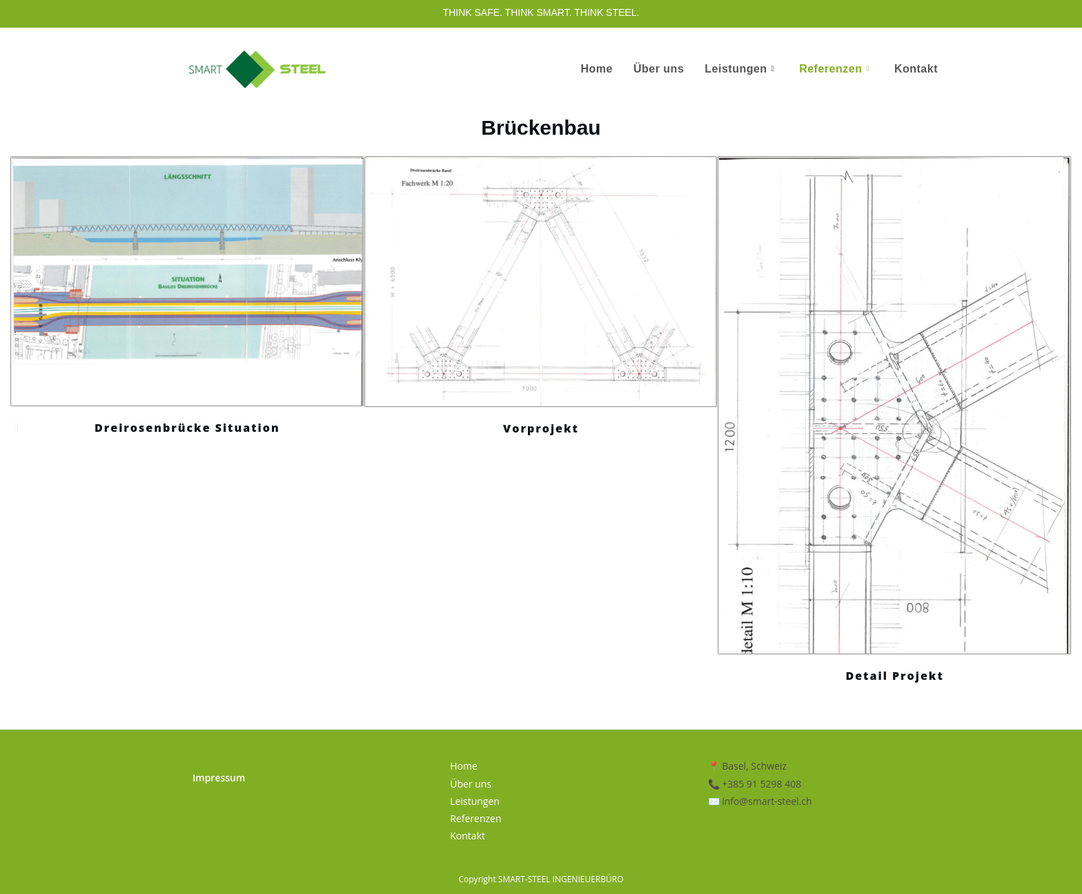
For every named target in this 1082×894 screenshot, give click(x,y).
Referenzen (834, 69)
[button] (16, 427)
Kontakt (916, 69)
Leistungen (739, 69)
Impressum (219, 777)
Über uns (658, 69)
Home (596, 69)
